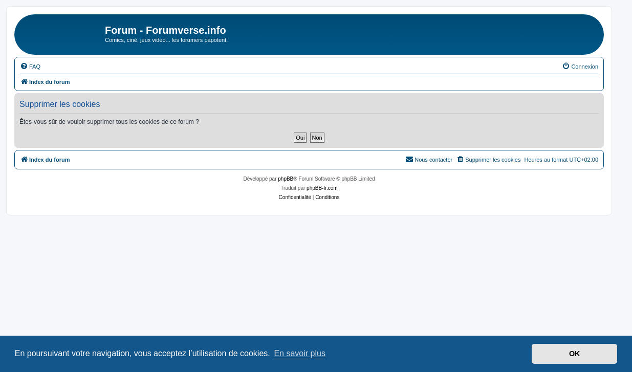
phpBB (285, 179)
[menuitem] (30, 66)
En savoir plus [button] (299, 353)
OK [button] (574, 353)
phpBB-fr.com (322, 188)
